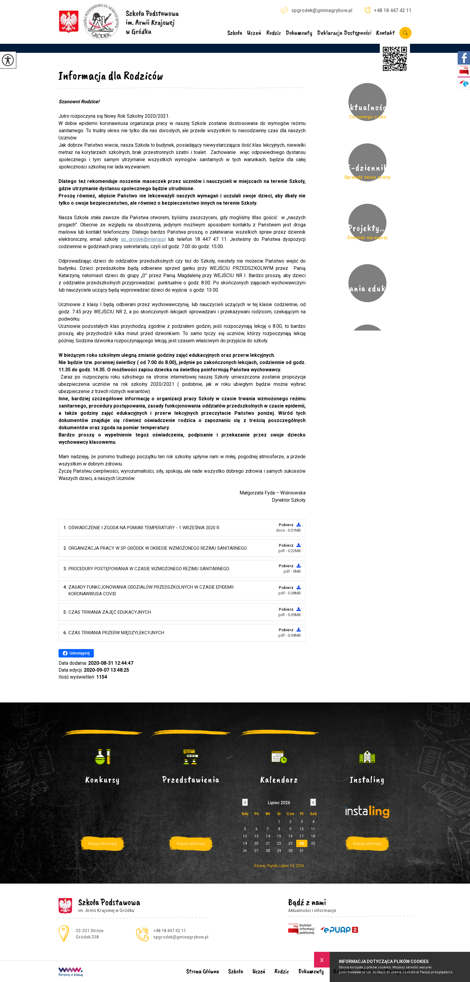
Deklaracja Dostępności (344, 33)
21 (268, 843)
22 (279, 843)
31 (302, 851)
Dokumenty (299, 33)
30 (290, 851)
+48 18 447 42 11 (387, 10)
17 (302, 836)
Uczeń (254, 33)
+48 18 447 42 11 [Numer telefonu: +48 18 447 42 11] (169, 930)
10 (302, 829)
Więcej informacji (102, 843)
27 (256, 851)
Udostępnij (76, 653)
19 (245, 843)
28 (268, 851)
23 (290, 843)
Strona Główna (202, 971)
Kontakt (385, 33)
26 (245, 851)
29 (279, 851)
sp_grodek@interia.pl (143, 239)
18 (313, 836)
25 (313, 843)
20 (256, 843)
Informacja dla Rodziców (111, 75)
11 (313, 829)
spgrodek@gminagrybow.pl (316, 10)
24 (302, 843)
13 (256, 836)
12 (245, 836)
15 (279, 836)
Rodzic (273, 33)
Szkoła (234, 33)
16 (290, 836)
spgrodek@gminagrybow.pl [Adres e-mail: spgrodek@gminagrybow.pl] (180, 937)
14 (268, 836)
